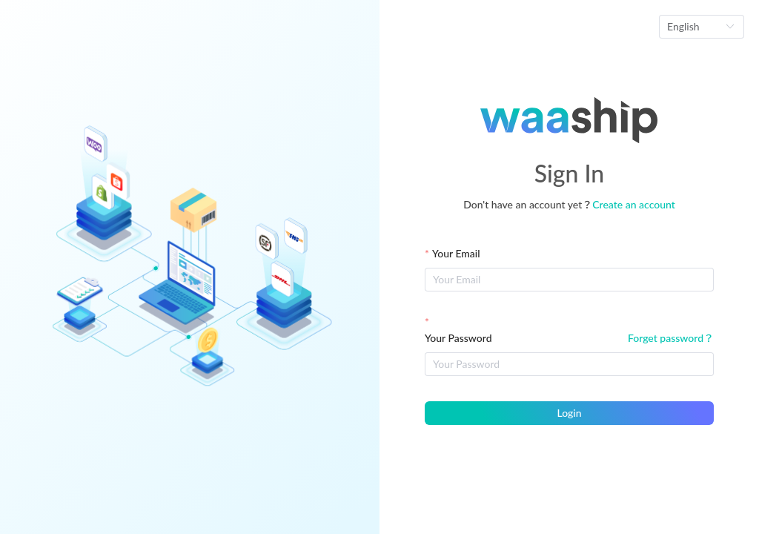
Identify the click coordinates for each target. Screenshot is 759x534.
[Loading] (379, 267)
